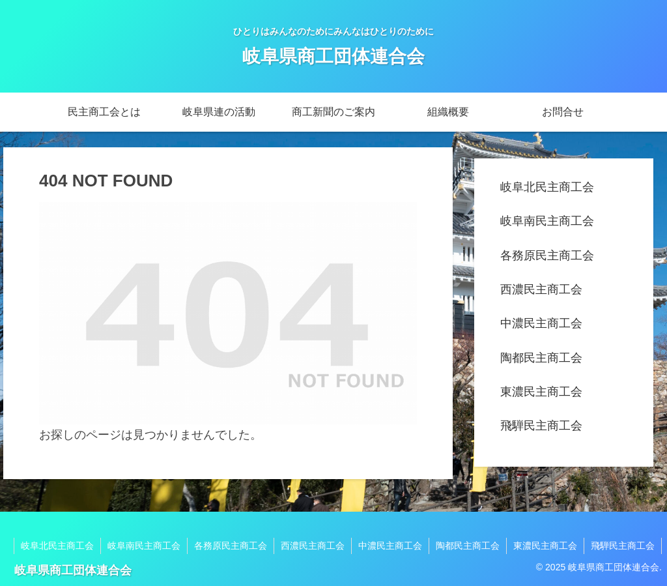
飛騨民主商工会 (541, 425)
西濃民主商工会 (541, 289)
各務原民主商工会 (547, 255)
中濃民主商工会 (541, 323)
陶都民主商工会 (541, 357)
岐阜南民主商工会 (547, 220)
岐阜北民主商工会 (547, 187)
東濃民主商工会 (541, 391)
